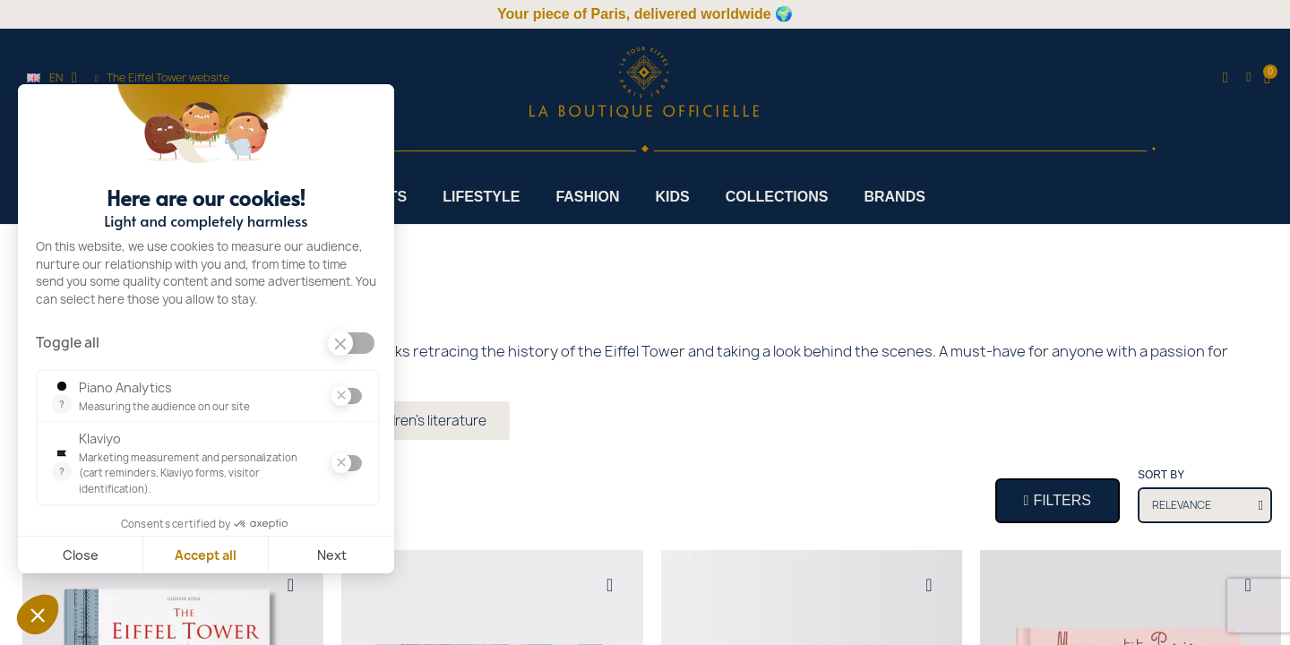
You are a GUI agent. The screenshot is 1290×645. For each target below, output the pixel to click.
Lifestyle (481, 196)
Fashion (587, 196)
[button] (1225, 78)
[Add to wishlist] (290, 585)
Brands (894, 196)
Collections (777, 196)
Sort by (1161, 475)
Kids (673, 196)
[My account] (1248, 77)
